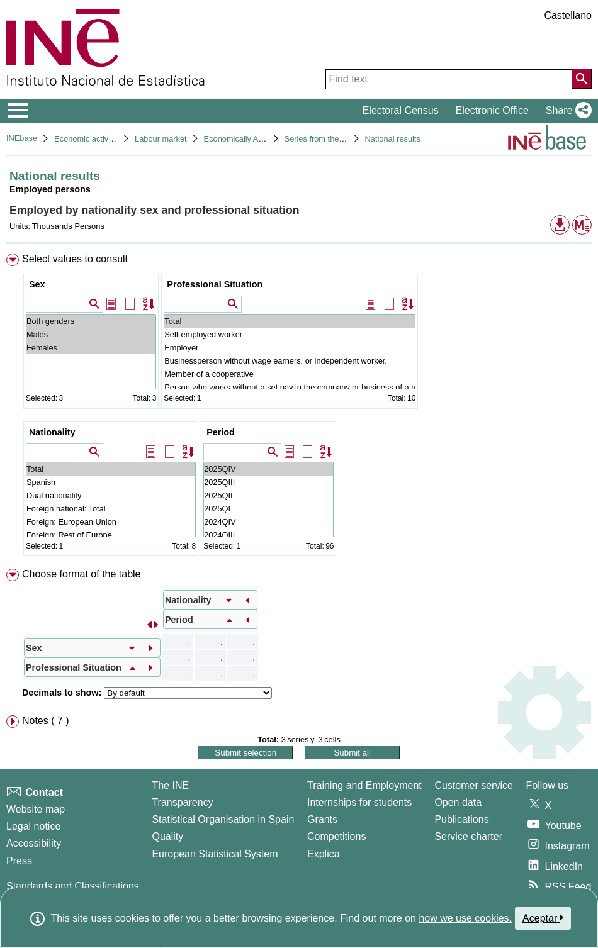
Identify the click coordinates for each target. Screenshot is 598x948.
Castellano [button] (568, 15)
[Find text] (448, 79)
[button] (566, 110)
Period (220, 432)
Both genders (90, 321)
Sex (37, 284)
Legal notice (33, 826)
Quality (167, 836)
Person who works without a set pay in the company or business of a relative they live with (289, 387)
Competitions (336, 836)
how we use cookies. (465, 918)
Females (90, 347)
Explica (323, 854)
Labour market (161, 138)
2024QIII (268, 535)
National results (392, 138)
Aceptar (542, 917)
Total (289, 321)
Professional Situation (214, 284)
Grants (322, 819)
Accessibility (33, 843)
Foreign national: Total (110, 508)
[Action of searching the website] (582, 79)
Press (19, 861)
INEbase (21, 138)
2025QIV (268, 469)
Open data (458, 802)
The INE (170, 785)
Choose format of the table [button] (81, 574)
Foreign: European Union (110, 521)
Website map (35, 809)
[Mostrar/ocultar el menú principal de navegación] (18, 110)
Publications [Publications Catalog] (461, 819)
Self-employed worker (289, 334)
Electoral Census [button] (401, 110)
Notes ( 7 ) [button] (45, 720)
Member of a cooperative (289, 374)
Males (90, 334)
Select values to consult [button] (75, 259)
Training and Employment (364, 785)
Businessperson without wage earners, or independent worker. (289, 360)
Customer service (473, 785)
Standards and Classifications (72, 886)
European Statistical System (215, 854)
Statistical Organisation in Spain (223, 819)
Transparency (182, 802)
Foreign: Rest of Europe (110, 535)
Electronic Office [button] (492, 110)
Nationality (52, 432)
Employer (289, 347)
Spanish (110, 482)
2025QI (268, 508)
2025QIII (268, 482)
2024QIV (268, 521)
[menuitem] (299, 407)
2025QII (268, 495)
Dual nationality (110, 495)
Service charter (468, 836)
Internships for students (359, 802)
